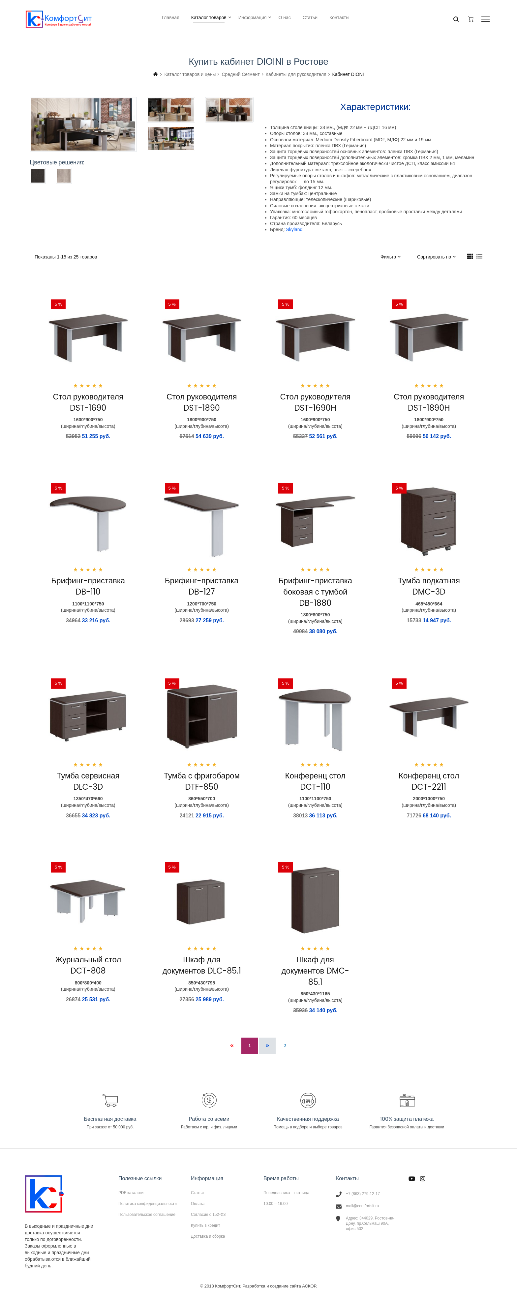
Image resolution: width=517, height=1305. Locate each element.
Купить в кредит (205, 1225)
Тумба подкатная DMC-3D (429, 586)
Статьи (197, 1192)
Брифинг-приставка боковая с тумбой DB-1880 (315, 591)
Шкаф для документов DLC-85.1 (202, 965)
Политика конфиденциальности (147, 1203)
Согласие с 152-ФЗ (208, 1214)
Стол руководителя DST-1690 (88, 402)
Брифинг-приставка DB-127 (202, 586)
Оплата (197, 1203)
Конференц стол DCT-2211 (429, 781)
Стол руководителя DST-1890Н (429, 402)
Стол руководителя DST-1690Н (315, 402)
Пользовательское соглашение (146, 1214)
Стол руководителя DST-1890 (202, 402)
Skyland (294, 229)
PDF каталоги (130, 1192)
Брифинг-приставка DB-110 (88, 586)
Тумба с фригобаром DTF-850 (202, 781)
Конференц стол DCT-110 (315, 781)
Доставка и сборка (208, 1236)
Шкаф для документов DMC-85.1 (315, 970)
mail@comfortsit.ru (362, 1206)
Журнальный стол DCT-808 (88, 965)
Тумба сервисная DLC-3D (88, 781)
